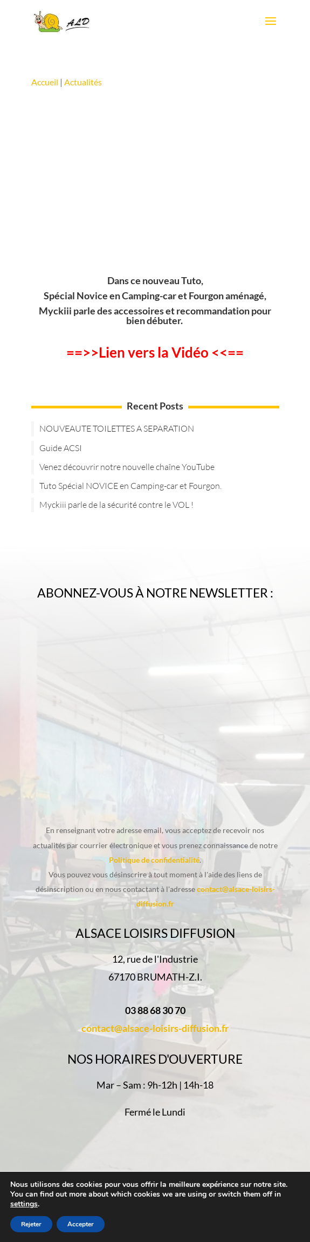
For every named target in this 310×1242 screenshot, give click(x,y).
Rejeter (31, 1224)
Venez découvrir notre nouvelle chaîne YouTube (127, 466)
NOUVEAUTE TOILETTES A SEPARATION (116, 428)
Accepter (80, 1224)
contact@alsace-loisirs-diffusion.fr (155, 1028)
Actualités (83, 82)
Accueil (45, 82)
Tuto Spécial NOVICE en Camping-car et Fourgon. (130, 485)
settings (24, 1204)
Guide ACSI (60, 447)
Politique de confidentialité (154, 859)
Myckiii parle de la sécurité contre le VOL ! (116, 504)
